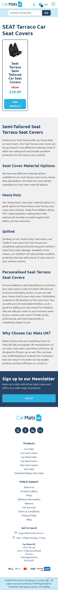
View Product (15, 104)
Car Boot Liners (29, 460)
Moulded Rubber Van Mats (29, 473)
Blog (29, 519)
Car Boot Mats (29, 456)
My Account (29, 507)
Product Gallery (29, 491)
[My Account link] (34, 4)
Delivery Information (29, 499)
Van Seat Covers (29, 464)
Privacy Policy (29, 515)
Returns (29, 503)
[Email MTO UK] (40, 430)
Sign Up (29, 398)
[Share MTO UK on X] (18, 430)
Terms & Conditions (29, 511)
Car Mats (29, 448)
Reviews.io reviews (25, 355)
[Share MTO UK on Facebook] (25, 430)
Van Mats (29, 469)
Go (46, 12)
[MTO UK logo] (29, 418)
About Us (29, 487)
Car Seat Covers (29, 452)
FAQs (29, 495)
